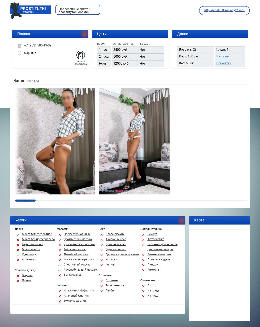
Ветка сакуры (73, 274)
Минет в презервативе (37, 234)
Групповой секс (116, 249)
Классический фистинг (79, 290)
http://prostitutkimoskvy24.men (224, 10)
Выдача (27, 275)
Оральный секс (116, 244)
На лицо (152, 295)
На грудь (153, 290)
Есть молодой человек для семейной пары (162, 247)
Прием (26, 280)
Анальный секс (116, 239)
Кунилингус (29, 254)
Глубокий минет (32, 244)
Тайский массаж (75, 249)
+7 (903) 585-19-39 (38, 45)
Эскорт (152, 234)
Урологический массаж (79, 244)
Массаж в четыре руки (79, 259)
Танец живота (115, 285)
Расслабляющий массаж (80, 269)
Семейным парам (159, 254)
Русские (222, 56)
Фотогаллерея (26, 81)
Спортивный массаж (77, 264)
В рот (151, 285)
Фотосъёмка (155, 239)
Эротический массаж (78, 239)
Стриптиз (112, 280)
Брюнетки (224, 63)
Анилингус (29, 259)
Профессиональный (77, 234)
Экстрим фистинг (75, 300)
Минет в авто (31, 249)
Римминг (153, 269)
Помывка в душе (158, 259)
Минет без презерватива (38, 239)
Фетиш (110, 264)
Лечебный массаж (76, 254)
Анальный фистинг (76, 295)
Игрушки (111, 259)
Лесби (110, 290)
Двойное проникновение (122, 254)
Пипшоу (152, 264)
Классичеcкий (115, 234)
